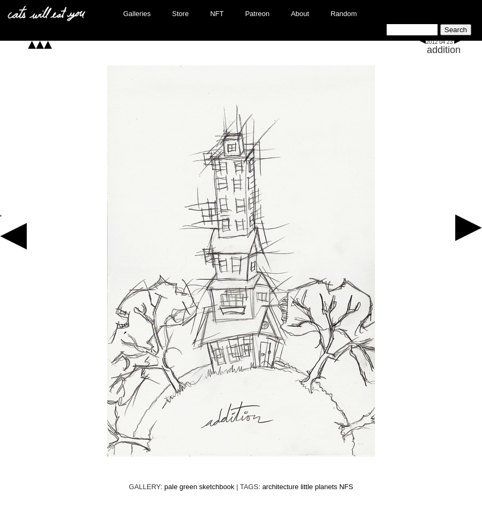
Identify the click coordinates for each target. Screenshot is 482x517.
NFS (346, 487)
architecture (280, 487)
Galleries (136, 14)
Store (180, 14)
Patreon (257, 14)
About (300, 14)
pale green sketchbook (199, 487)
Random (343, 14)
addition (444, 49)
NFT (216, 14)
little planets (318, 487)
